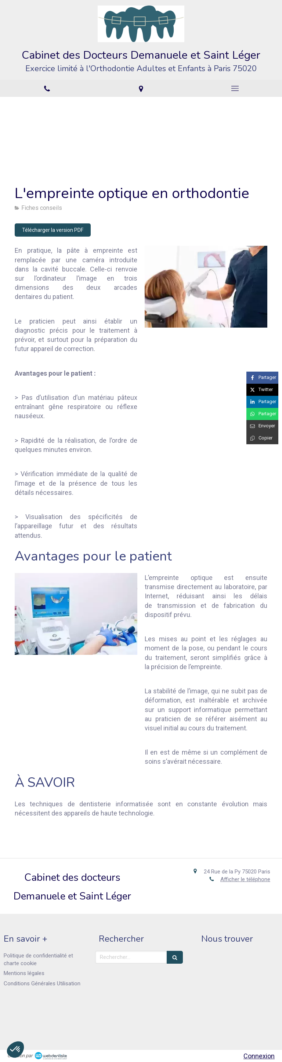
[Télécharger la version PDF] (53, 230)
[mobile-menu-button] (235, 88)
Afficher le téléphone (245, 879)
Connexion (259, 1056)
